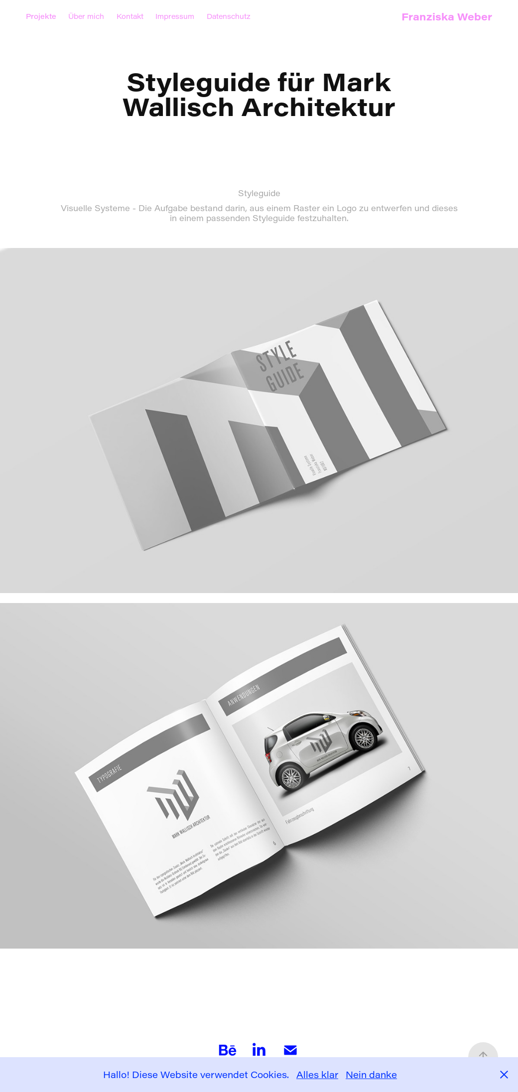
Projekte (41, 16)
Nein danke (371, 1075)
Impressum (174, 16)
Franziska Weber (446, 16)
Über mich (86, 16)
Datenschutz (229, 16)
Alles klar (317, 1075)
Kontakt (130, 16)
